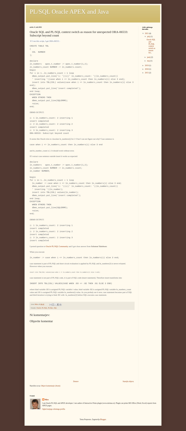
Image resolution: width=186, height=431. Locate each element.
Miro (47, 400)
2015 (147, 73)
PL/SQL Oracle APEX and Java (69, 11)
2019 (147, 65)
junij (149, 57)
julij (148, 36)
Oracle (39, 308)
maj (148, 61)
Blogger (103, 419)
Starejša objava (128, 381)
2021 (147, 33)
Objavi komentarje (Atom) (50, 386)
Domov (76, 381)
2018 (147, 69)
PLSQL (50, 308)
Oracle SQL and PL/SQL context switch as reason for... (151, 46)
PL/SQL (44, 308)
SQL (55, 308)
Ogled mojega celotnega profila (53, 409)
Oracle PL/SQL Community (57, 246)
